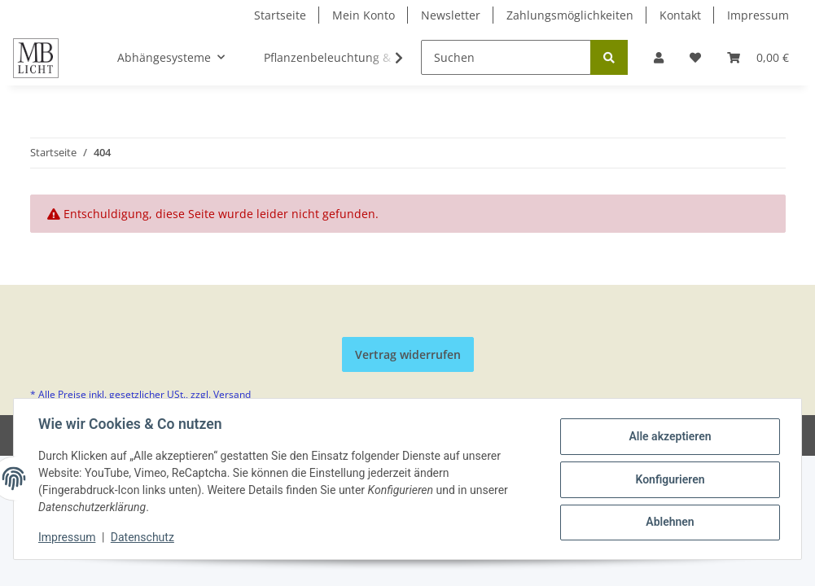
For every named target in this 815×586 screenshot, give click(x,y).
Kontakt (680, 15)
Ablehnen (668, 521)
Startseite (280, 15)
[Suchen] (506, 57)
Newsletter (450, 15)
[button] (659, 57)
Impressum (758, 15)
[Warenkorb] (758, 57)
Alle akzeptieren (668, 437)
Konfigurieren (668, 479)
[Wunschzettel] (695, 57)
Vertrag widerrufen (408, 354)
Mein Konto (363, 15)
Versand (232, 394)
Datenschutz (144, 537)
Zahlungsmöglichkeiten (569, 15)
